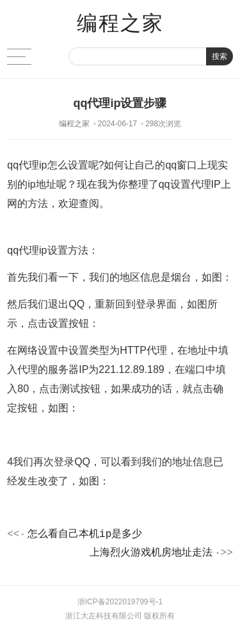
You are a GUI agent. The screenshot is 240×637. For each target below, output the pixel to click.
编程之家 (120, 23)
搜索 (219, 56)
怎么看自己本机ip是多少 (85, 536)
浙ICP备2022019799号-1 (120, 606)
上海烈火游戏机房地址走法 (151, 556)
